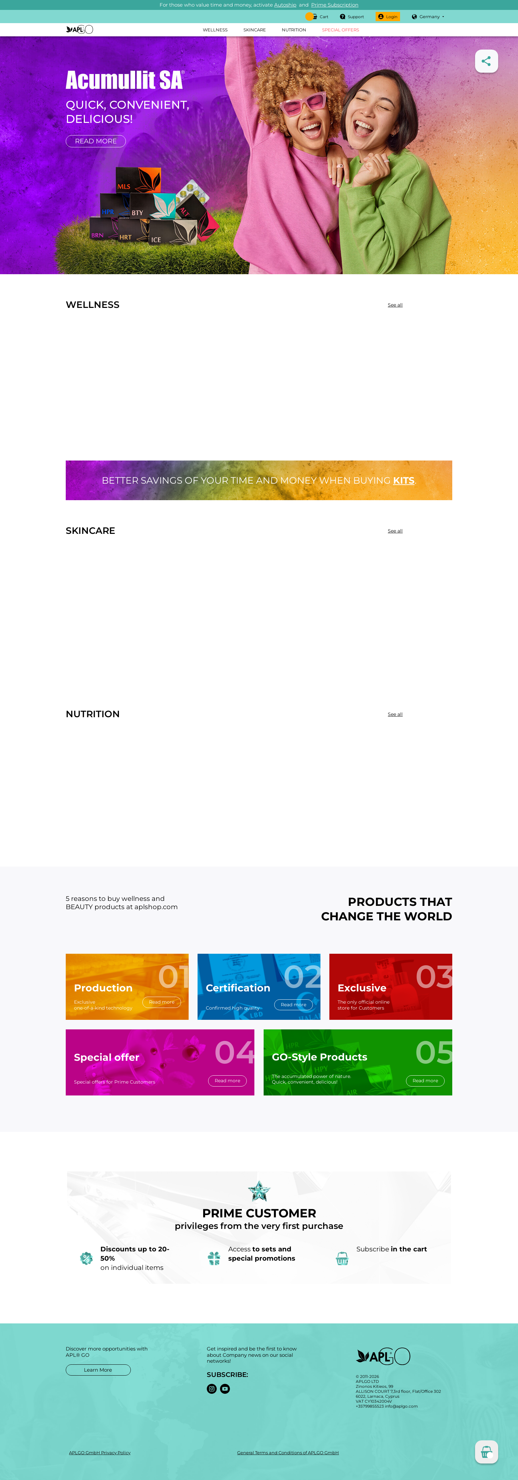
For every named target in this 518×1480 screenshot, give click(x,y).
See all (395, 305)
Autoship (285, 5)
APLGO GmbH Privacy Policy (99, 1452)
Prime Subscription (334, 5)
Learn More (98, 1369)
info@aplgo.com (401, 1406)
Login (387, 16)
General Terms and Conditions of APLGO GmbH (288, 1452)
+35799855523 (370, 1406)
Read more (96, 141)
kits (404, 480)
